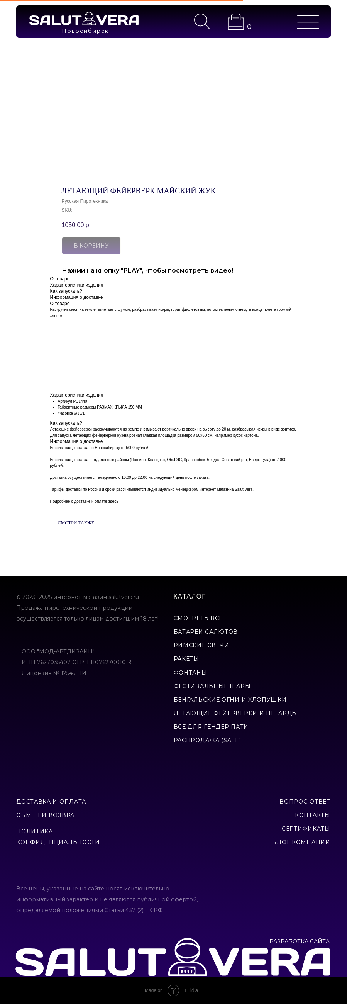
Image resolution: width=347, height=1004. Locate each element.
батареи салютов (206, 631)
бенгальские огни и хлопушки (230, 699)
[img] (84, 18)
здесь (113, 501)
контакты (312, 815)
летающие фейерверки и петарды (236, 713)
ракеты (186, 658)
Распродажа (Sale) (207, 740)
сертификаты (306, 828)
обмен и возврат (47, 815)
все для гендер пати (211, 726)
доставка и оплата (51, 801)
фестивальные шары (212, 686)
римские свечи (201, 645)
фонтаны (190, 672)
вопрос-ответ (304, 801)
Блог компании (301, 842)
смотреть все (198, 618)
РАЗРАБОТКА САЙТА (299, 941)
